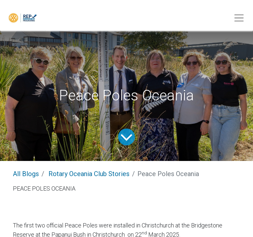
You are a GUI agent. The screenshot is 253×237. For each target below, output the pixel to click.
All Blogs (26, 174)
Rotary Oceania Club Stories (88, 174)
